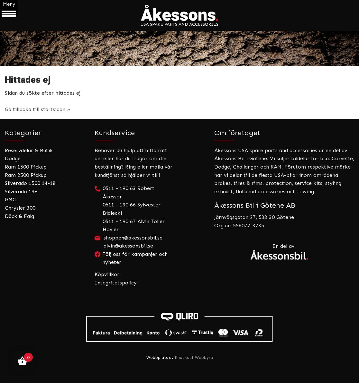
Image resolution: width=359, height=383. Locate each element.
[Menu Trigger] (9, 9)
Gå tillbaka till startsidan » (37, 109)
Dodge (13, 158)
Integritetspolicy (116, 283)
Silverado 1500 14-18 (30, 183)
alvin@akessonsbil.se (128, 246)
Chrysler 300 (20, 208)
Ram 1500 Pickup (26, 167)
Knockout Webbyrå (194, 357)
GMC (10, 199)
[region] (179, 48)
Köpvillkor (107, 274)
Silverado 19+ (21, 191)
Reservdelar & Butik (29, 150)
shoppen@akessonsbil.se (133, 238)
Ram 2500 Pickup (26, 175)
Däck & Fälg (19, 216)
